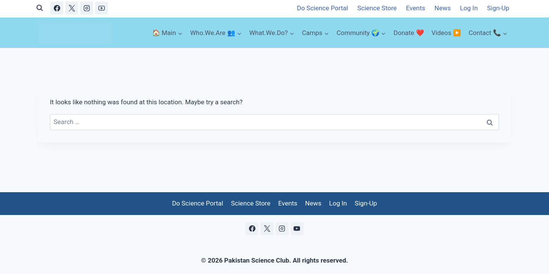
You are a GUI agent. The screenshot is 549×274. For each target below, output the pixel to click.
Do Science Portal (322, 8)
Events (415, 8)
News (443, 8)
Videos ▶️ (446, 33)
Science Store (376, 8)
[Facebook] (56, 8)
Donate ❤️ (408, 33)
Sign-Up (498, 8)
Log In (469, 8)
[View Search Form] (40, 8)
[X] (71, 8)
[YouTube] (101, 8)
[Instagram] (86, 8)
